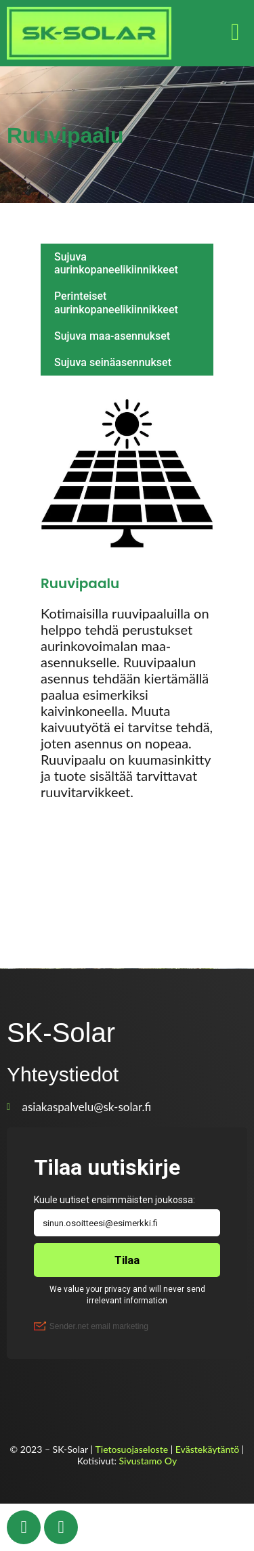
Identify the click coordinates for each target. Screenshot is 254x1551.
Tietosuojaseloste (132, 1449)
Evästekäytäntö (207, 1449)
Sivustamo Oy (148, 1460)
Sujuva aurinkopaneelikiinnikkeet (116, 263)
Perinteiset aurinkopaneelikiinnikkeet (116, 302)
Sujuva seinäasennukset (112, 362)
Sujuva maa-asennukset (112, 336)
